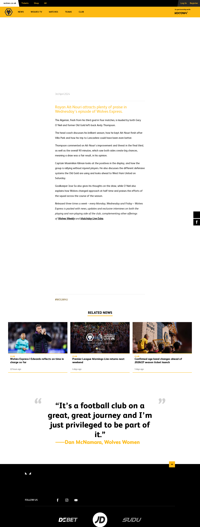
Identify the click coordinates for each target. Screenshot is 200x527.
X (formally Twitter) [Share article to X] (196, 214)
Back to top (172, 464)
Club (81, 12)
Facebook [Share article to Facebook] (196, 222)
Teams (68, 12)
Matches (53, 12)
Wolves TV (36, 12)
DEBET (68, 519)
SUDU (132, 519)
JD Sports (100, 519)
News (21, 12)
